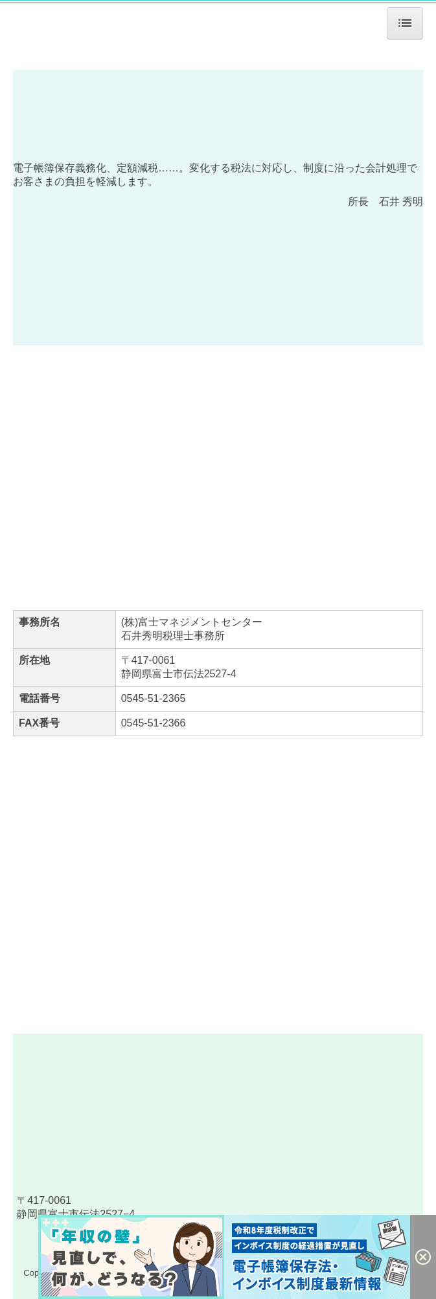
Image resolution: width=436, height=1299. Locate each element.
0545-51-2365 (153, 698)
